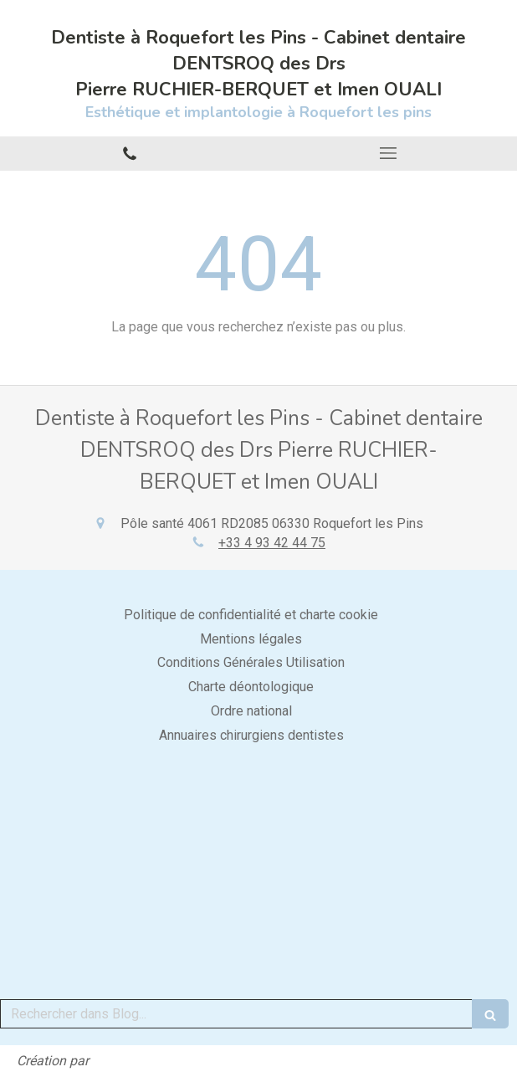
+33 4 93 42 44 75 (271, 543)
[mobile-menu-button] (387, 153)
